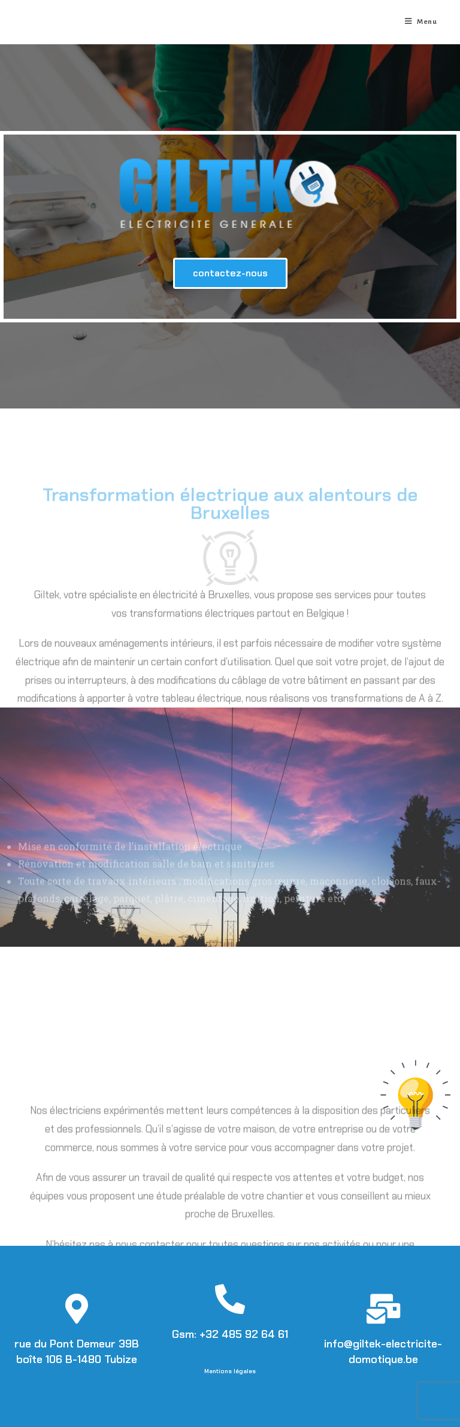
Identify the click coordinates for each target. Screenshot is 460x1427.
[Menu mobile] (421, 22)
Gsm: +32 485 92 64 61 (230, 1334)
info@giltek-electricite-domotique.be (383, 1351)
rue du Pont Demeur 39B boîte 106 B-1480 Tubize (76, 1351)
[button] (230, 273)
